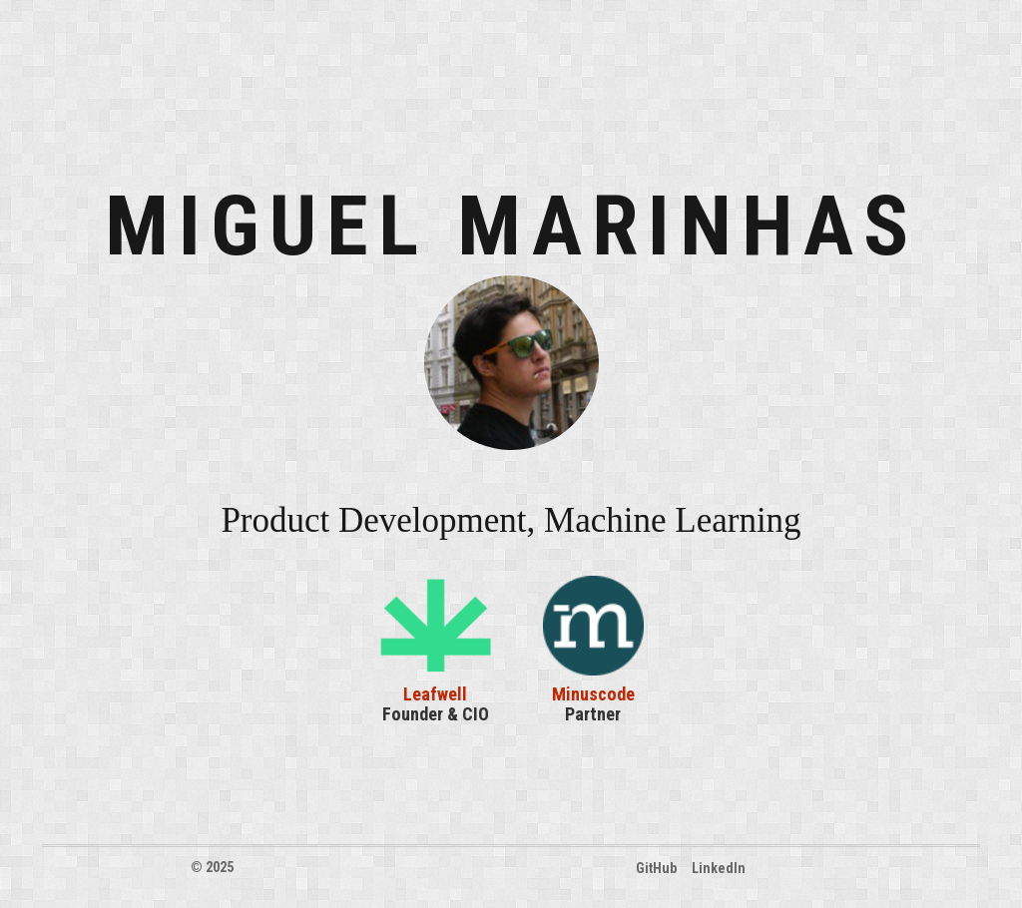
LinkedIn (719, 868)
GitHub (656, 868)
